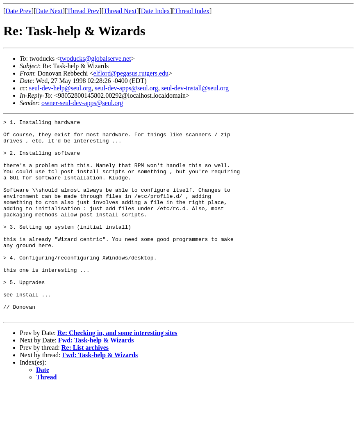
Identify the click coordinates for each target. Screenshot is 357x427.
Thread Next (120, 10)
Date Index (155, 10)
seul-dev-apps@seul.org (126, 88)
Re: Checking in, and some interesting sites (117, 372)
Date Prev (18, 10)
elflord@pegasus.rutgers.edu (131, 73)
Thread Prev (83, 10)
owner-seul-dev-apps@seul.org (82, 102)
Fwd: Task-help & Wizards (96, 379)
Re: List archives (85, 386)
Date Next (49, 10)
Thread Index (191, 10)
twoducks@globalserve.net (95, 58)
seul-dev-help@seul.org (60, 88)
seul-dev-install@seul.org (195, 88)
